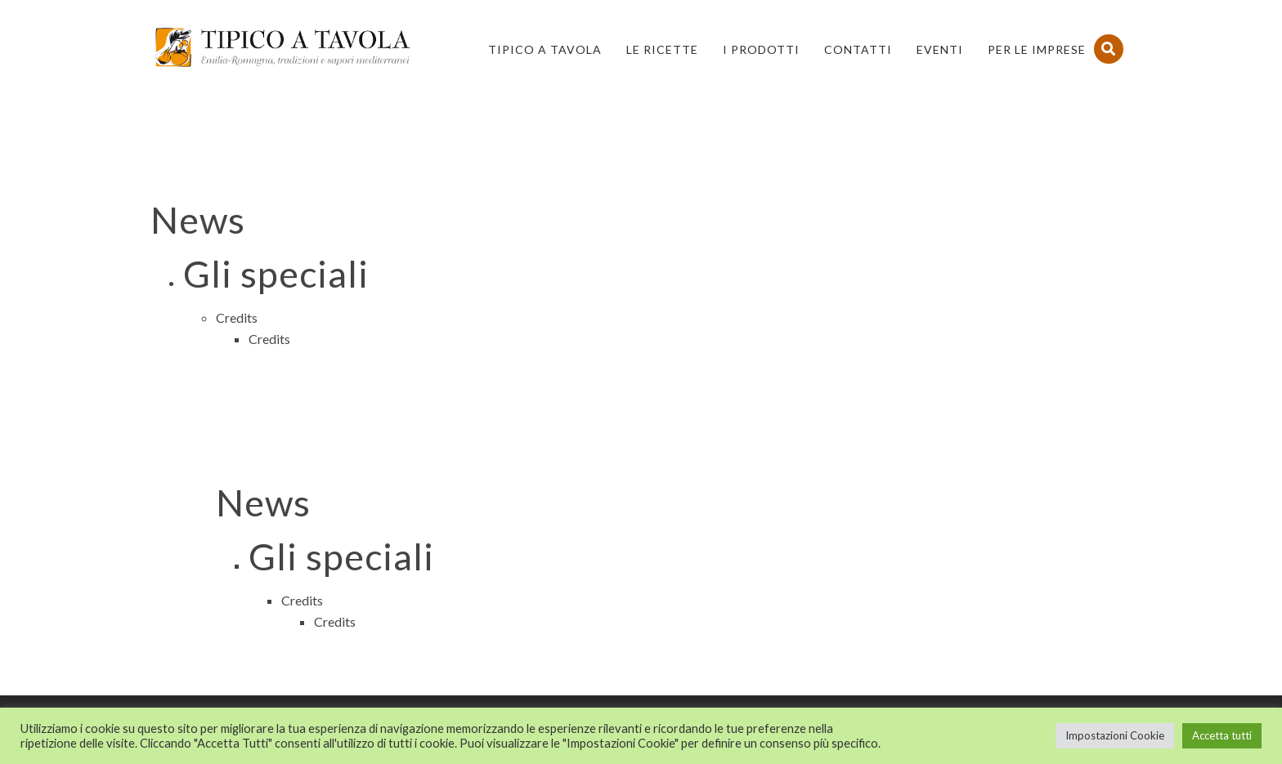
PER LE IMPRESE (1037, 49)
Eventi (940, 49)
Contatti (858, 49)
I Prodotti (761, 49)
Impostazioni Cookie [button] (1114, 735)
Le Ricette (662, 49)
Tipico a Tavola (545, 49)
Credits (237, 317)
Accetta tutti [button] (1222, 735)
